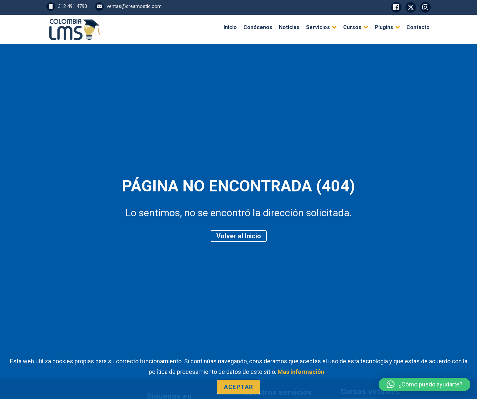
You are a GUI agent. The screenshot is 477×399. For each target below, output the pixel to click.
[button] (424, 384)
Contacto (418, 27)
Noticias (289, 27)
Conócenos (257, 27)
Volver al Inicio (238, 236)
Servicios (318, 27)
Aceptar (238, 386)
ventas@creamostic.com (128, 6)
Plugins (384, 27)
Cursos (352, 27)
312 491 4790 (66, 6)
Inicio (230, 27)
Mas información (301, 371)
